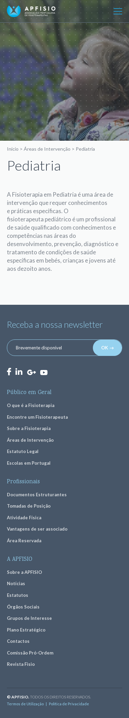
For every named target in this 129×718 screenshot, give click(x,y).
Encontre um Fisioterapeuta (37, 417)
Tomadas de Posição (29, 506)
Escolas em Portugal (29, 463)
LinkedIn (19, 371)
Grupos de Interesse (29, 618)
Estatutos (17, 595)
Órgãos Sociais (23, 607)
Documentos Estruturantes (37, 494)
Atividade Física (24, 517)
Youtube (43, 372)
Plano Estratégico (26, 630)
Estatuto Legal (23, 451)
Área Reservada (24, 540)
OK (104, 347)
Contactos (18, 641)
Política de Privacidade (69, 704)
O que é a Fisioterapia (30, 405)
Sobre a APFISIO (24, 572)
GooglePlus (31, 372)
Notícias (16, 583)
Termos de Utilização (25, 704)
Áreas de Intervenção (47, 149)
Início (13, 149)
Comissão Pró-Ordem (30, 653)
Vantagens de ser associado (37, 529)
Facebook (9, 371)
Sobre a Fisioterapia (29, 428)
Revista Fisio (21, 664)
